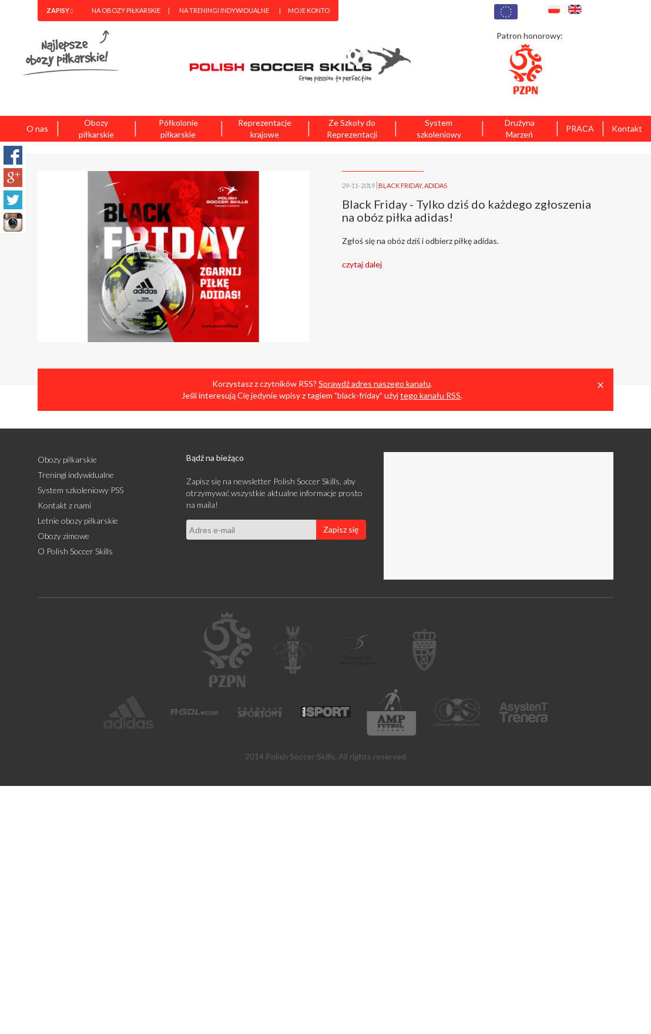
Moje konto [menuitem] (309, 10)
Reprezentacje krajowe (264, 128)
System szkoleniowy (439, 128)
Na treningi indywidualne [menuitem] (224, 10)
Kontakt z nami (64, 505)
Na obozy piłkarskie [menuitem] (126, 10)
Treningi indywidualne (76, 475)
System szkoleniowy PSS (80, 490)
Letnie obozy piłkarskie (78, 521)
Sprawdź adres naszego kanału (374, 384)
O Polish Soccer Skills (75, 551)
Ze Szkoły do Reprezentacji (352, 128)
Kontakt (627, 128)
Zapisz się (340, 529)
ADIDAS (435, 185)
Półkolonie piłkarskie (178, 128)
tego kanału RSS (430, 395)
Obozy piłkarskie (96, 128)
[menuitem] (60, 10)
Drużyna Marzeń (520, 128)
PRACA (580, 128)
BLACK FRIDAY (400, 185)
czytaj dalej (362, 264)
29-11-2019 (358, 185)
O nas (37, 128)
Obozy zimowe (63, 536)
